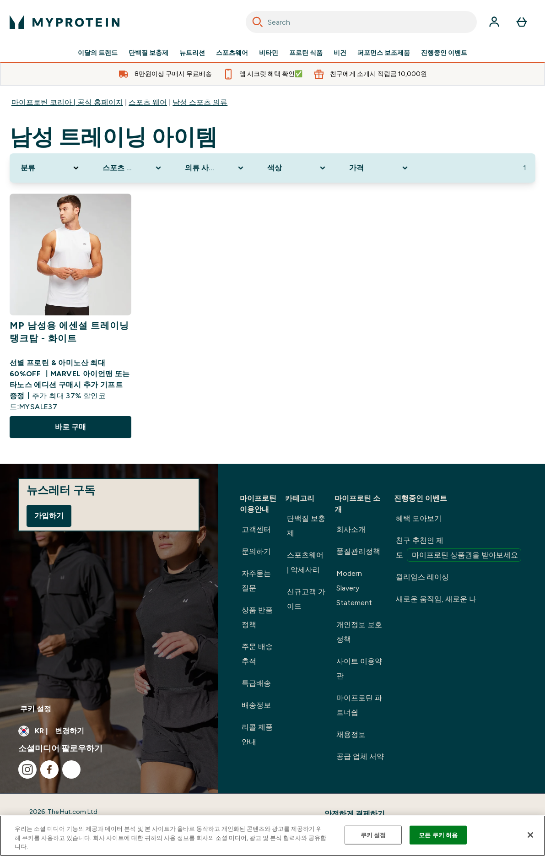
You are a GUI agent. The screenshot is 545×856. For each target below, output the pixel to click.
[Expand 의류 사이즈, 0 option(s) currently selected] (215, 168)
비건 (340, 53)
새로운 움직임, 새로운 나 (436, 599)
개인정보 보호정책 (359, 632)
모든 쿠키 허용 (438, 834)
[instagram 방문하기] (27, 769)
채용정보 (351, 734)
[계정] (494, 22)
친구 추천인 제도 (458, 549)
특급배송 (256, 683)
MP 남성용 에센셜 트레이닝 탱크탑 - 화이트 (69, 332)
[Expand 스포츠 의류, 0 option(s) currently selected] (132, 168)
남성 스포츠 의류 (200, 102)
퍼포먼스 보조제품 (383, 53)
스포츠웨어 (232, 53)
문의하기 (256, 551)
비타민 (268, 53)
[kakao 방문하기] (71, 769)
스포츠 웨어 (148, 102)
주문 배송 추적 (257, 654)
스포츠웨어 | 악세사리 (305, 562)
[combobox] (361, 22)
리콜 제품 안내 (257, 734)
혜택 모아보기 (419, 518)
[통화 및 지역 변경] (109, 731)
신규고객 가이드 (306, 599)
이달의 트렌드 (98, 53)
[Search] (257, 22)
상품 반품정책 (257, 617)
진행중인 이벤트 (444, 53)
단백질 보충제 (148, 53)
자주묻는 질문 (256, 580)
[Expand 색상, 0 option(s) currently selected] (297, 168)
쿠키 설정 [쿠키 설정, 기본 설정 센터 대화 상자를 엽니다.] (373, 834)
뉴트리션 (192, 53)
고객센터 (256, 529)
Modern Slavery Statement (354, 588)
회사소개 (351, 529)
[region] (272, 835)
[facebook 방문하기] (49, 769)
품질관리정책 (358, 551)
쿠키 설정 (35, 708)
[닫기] (530, 835)
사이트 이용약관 (359, 668)
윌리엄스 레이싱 (422, 577)
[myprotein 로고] (64, 22)
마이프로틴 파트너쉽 (359, 705)
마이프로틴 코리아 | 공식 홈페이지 (67, 102)
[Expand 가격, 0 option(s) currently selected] (379, 168)
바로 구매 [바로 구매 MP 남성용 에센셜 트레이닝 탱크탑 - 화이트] (70, 427)
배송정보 (256, 705)
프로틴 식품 (306, 53)
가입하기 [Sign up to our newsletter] (49, 515)
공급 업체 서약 (360, 756)
